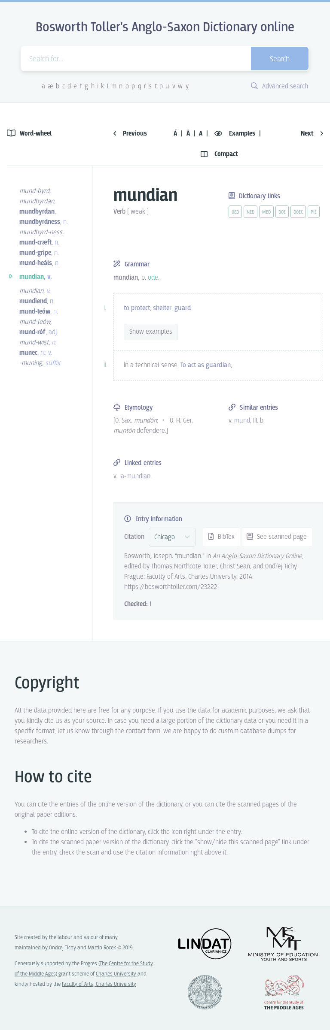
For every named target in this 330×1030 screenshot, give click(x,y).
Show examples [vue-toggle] (150, 331)
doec (298, 212)
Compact (219, 154)
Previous (130, 133)
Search (280, 59)
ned (250, 212)
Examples (235, 133)
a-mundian (135, 476)
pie (314, 212)
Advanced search (279, 86)
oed (235, 212)
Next (312, 133)
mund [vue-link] (242, 420)
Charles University (117, 974)
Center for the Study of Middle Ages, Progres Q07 (284, 992)
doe (282, 212)
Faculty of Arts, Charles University (99, 984)
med (266, 212)
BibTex (221, 536)
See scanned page (277, 536)
